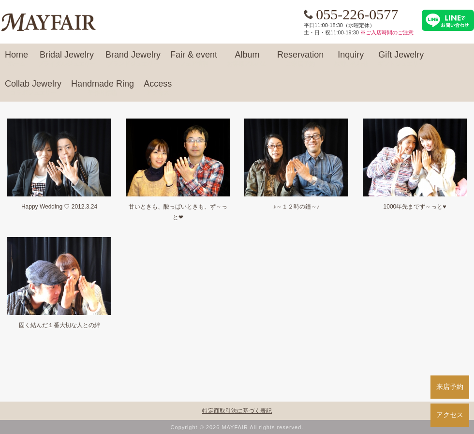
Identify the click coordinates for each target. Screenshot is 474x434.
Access (158, 88)
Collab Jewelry (33, 88)
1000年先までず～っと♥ (415, 206)
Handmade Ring (102, 88)
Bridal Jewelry (67, 59)
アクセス (449, 415)
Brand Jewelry (133, 59)
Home (16, 59)
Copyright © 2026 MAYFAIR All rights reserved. (237, 427)
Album (247, 59)
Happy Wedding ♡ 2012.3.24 (59, 206)
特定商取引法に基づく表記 (237, 410)
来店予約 (449, 386)
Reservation (300, 59)
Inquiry (350, 59)
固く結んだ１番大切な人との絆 (59, 325)
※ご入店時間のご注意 (387, 32)
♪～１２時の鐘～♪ (296, 206)
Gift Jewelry (401, 59)
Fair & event (193, 59)
